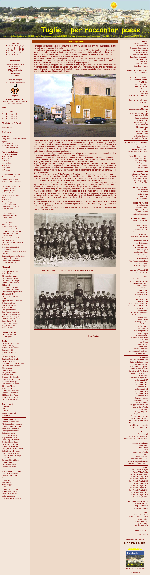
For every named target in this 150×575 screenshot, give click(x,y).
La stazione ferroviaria (10, 435)
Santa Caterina (142, 223)
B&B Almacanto (142, 259)
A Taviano (6, 161)
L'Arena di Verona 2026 (139, 270)
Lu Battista (144, 342)
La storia (5, 408)
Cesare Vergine (142, 319)
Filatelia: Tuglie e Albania (138, 423)
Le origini (5, 406)
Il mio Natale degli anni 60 (138, 100)
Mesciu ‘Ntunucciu (141, 349)
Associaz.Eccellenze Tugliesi (137, 463)
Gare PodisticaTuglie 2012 (138, 485)
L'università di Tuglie (140, 407)
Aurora (145, 450)
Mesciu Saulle (7, 200)
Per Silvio (144, 129)
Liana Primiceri (142, 310)
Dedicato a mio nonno (140, 176)
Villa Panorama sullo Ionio (138, 261)
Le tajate (145, 111)
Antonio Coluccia (141, 212)
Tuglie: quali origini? (140, 50)
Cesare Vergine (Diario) (10, 453)
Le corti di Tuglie (141, 263)
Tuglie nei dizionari (141, 414)
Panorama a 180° (8, 350)
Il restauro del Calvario (10, 377)
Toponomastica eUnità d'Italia (142, 60)
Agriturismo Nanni (141, 252)
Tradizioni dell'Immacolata (11, 182)
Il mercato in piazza (9, 188)
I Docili (5, 298)
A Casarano (7, 156)
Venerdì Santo (7, 478)
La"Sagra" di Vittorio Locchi (12, 449)
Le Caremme (6, 480)
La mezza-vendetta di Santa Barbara (135, 439)
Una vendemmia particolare (12, 292)
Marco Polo (144, 227)
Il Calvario (6, 415)
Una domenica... (8, 240)
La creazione (143, 91)
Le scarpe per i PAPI (11, 263)
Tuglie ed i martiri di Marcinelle (13, 256)
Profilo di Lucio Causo (10, 442)
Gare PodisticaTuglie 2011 (138, 483)
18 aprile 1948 (7, 197)
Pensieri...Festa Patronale (139, 427)
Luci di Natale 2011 (141, 526)
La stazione (144, 154)
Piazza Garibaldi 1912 (140, 400)
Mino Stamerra (142, 286)
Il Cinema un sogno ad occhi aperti (14, 251)
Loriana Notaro (7, 222)
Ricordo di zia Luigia (9, 276)
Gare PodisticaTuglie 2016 (138, 495)
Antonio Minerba (142, 131)
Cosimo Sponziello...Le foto (138, 517)
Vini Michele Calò (141, 503)
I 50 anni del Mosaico (10, 397)
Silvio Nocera (143, 333)
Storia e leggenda (141, 272)
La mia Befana (142, 98)
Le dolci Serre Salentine (10, 179)
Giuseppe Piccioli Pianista (138, 405)
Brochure (144, 192)
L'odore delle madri (141, 84)
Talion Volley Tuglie (140, 472)
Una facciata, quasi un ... (139, 149)
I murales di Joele (141, 116)
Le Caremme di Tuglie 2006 (138, 378)
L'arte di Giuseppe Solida (139, 337)
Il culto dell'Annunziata (10, 446)
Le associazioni (142, 445)
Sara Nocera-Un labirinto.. (11, 314)
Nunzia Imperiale (141, 299)
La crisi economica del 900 (12, 426)
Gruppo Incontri (142, 456)
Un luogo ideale (142, 163)
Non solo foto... (142, 519)
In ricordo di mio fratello (11, 287)
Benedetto (144, 89)
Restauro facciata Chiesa (11, 379)
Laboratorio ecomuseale (10, 393)
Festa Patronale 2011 (9, 114)
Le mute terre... (7, 218)
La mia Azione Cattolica (11, 283)
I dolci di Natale (8, 193)
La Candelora (7, 487)
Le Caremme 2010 (141, 387)
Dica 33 (5, 254)
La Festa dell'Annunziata (139, 360)
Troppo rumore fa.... (9, 325)
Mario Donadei (7, 307)
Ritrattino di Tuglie (9, 345)
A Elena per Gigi (142, 145)
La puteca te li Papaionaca (138, 371)
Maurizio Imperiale (141, 120)
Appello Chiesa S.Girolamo (12, 301)
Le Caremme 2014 (141, 396)
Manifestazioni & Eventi (11, 123)
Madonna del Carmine (10, 489)
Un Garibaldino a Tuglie (11, 280)
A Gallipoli (7, 159)
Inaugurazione (143, 189)
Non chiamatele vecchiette (138, 425)
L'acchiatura (143, 375)
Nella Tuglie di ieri (141, 514)
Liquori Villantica (141, 506)
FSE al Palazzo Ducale (10, 148)
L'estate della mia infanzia (138, 96)
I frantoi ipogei (7, 143)
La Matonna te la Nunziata (11, 498)
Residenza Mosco (141, 247)
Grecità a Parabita (141, 409)
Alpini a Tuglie (7, 370)
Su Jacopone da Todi (140, 232)
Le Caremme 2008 (141, 382)
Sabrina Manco (142, 292)
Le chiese (5, 411)
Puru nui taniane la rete (138, 418)
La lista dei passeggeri (140, 181)
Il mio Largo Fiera (141, 158)
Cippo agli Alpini (8, 386)
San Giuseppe (7, 485)
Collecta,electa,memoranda (137, 70)
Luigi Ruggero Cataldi (140, 283)
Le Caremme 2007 (141, 380)
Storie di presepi (142, 52)
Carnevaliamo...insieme (139, 416)
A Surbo (6, 168)
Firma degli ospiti (141, 530)
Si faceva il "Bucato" (9, 229)
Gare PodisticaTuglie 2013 (138, 488)
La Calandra (143, 447)
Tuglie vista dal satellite (10, 348)
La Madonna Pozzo (9, 467)
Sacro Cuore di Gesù (9, 494)
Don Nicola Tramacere (140, 315)
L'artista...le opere (9, 334)
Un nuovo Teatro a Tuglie (11, 343)
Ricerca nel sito (142, 535)
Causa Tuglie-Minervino (11, 440)
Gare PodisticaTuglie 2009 (138, 479)
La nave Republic (141, 183)
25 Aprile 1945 (7, 294)
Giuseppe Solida (142, 335)
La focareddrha (7, 236)
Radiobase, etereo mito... (139, 57)
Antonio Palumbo (8, 361)
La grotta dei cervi (8, 191)
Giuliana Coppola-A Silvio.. (12, 319)
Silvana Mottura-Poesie (139, 313)
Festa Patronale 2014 (9, 119)
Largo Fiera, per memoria (138, 156)
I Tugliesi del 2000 (9, 372)
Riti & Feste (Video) (9, 476)
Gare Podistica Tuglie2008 (138, 476)
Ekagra (145, 454)
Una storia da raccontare (11, 399)
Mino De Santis (142, 301)
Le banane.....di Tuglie (10, 233)
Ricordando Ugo (142, 127)
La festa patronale (8, 496)
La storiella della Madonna (138, 109)
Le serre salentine (8, 213)
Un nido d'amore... (8, 220)
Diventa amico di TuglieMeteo (135, 568)
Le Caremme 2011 (141, 389)
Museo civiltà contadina (10, 145)
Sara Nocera (143, 297)
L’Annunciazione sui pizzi (138, 369)
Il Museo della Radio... (10, 227)
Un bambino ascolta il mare (138, 152)
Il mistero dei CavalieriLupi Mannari (10, 248)
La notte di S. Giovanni (10, 206)
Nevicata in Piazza (141, 402)
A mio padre (6, 274)
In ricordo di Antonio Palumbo (13, 363)
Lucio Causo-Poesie (9, 321)
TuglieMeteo (6, 132)
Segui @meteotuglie (135, 549)
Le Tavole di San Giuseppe (12, 231)
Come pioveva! (142, 102)
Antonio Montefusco (140, 214)
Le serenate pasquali (9, 215)
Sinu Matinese (143, 288)
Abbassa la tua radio (140, 198)
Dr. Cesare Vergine (9, 464)
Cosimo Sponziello (141, 331)
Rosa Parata (144, 340)
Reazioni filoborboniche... (11, 422)
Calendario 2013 (8, 112)
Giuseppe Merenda (9, 310)
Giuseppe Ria (143, 328)
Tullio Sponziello (8, 328)
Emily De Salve (142, 308)
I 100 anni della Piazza (10, 395)
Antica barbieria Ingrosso (139, 366)
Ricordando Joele (141, 118)
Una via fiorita (143, 167)
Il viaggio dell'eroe (9, 303)
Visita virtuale (143, 194)
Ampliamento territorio (10, 428)
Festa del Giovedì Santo (10, 460)
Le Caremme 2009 (141, 384)
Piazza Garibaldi (8, 462)
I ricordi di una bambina (10, 289)
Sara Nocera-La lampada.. (11, 316)
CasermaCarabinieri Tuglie (12, 455)
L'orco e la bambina (9, 305)
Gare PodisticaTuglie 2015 (138, 492)
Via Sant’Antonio (141, 165)
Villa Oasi (144, 256)
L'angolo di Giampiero (10, 473)
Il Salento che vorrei (9, 204)
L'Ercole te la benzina (140, 138)
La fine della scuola (141, 87)
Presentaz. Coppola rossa (139, 48)
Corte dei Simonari (141, 243)
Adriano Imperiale (141, 295)
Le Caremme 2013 (141, 393)
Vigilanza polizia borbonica (12, 424)
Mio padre (144, 93)
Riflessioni (6, 285)
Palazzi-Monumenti (9, 413)
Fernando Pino (142, 344)
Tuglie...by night (142, 523)
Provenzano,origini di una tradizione (141, 123)
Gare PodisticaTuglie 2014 (138, 490)
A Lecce (6, 170)
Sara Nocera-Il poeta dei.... (11, 312)
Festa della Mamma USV (138, 421)
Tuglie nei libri (7, 375)
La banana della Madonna (138, 436)
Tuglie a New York (141, 209)
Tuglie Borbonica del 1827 (11, 437)
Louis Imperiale (142, 205)
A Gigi (4, 269)
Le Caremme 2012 (141, 391)
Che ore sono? (143, 434)
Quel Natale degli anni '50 (11, 296)
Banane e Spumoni (141, 508)
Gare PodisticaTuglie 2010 (138, 481)
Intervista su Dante (141, 230)
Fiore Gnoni (143, 346)
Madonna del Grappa (9, 491)
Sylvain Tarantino (141, 207)
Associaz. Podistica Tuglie (138, 474)
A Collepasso (7, 163)
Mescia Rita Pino (142, 134)
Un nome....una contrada (11, 366)
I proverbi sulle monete (139, 373)
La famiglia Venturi (9, 433)
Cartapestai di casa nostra (139, 362)
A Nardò (6, 165)
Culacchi (144, 432)
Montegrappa (7, 368)
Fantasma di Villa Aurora (11, 260)
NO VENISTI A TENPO (11, 186)
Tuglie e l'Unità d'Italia (10, 359)
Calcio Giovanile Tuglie (139, 470)
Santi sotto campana (141, 364)
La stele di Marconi (141, 66)
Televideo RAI (8, 128)
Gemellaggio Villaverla (10, 384)
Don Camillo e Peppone (10, 211)
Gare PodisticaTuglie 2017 (138, 497)
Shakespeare (6, 184)
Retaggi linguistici (141, 411)
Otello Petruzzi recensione (138, 281)
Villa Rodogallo (142, 250)
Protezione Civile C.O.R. (139, 459)
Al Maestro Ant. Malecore (138, 351)
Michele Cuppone (8, 202)
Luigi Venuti (6, 458)
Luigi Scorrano (142, 225)
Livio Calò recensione (140, 279)
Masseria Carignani (141, 265)
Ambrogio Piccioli (141, 322)
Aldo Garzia (143, 324)
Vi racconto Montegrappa (139, 113)
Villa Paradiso (143, 254)
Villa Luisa (6, 224)
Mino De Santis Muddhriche (138, 306)
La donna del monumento (11, 390)
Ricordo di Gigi (142, 147)
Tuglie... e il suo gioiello (11, 238)
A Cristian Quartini (141, 136)
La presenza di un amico (139, 55)
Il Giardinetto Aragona (10, 381)
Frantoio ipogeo (142, 196)
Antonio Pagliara (142, 317)
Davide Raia (143, 290)
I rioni (4, 354)
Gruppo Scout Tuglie (140, 452)
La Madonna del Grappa (11, 451)
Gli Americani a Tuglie (10, 278)
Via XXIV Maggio (141, 161)
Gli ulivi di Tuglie (8, 357)
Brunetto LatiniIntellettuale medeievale (139, 235)
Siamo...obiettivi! (141, 521)
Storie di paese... (142, 64)
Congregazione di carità (10, 431)
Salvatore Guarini (141, 353)
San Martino (143, 82)
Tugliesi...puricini (141, 398)
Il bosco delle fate (8, 209)
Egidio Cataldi (143, 326)
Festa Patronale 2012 (9, 116)
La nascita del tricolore (10, 258)
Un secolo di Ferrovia (10, 444)
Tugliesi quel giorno (140, 178)
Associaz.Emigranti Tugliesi (138, 461)
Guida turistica (142, 46)
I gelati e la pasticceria (10, 195)
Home (4, 107)
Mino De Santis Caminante (138, 304)
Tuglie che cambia (8, 388)
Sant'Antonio (7, 482)
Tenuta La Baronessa (140, 245)
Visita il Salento (135, 572)
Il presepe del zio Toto (10, 271)
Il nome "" (9, 352)
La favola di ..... (10, 323)
